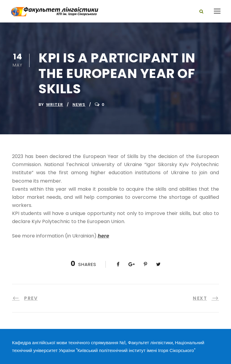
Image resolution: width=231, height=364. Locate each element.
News (78, 104)
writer (54, 104)
